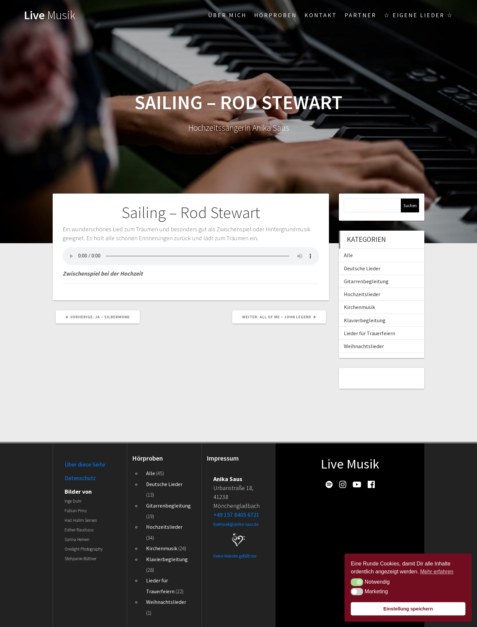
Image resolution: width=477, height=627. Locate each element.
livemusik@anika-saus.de (235, 524)
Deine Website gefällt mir (235, 556)
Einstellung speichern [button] (408, 608)
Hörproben (275, 15)
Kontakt (320, 15)
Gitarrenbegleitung (366, 281)
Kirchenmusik (359, 307)
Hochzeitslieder (362, 294)
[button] (357, 582)
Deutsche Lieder (362, 268)
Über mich (227, 15)
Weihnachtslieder (364, 346)
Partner (360, 15)
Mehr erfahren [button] (436, 571)
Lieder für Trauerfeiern (369, 333)
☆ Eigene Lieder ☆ (418, 15)
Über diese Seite (85, 464)
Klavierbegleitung (365, 320)
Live (50, 15)
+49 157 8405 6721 (236, 514)
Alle (348, 255)
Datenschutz (80, 478)
